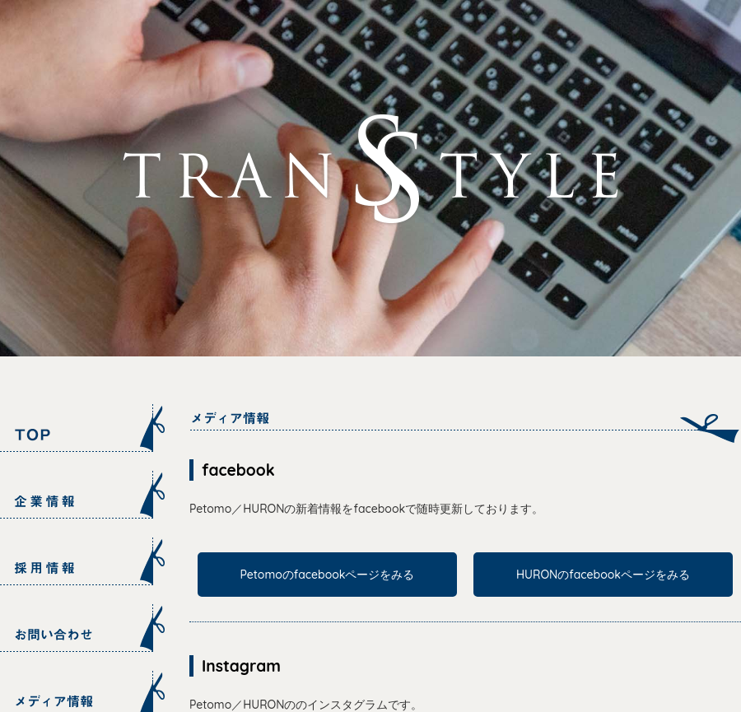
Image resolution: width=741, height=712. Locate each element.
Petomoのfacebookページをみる (327, 574)
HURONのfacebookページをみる (603, 574)
